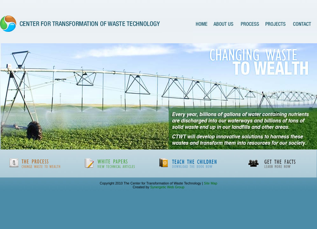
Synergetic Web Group (167, 187)
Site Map (210, 183)
